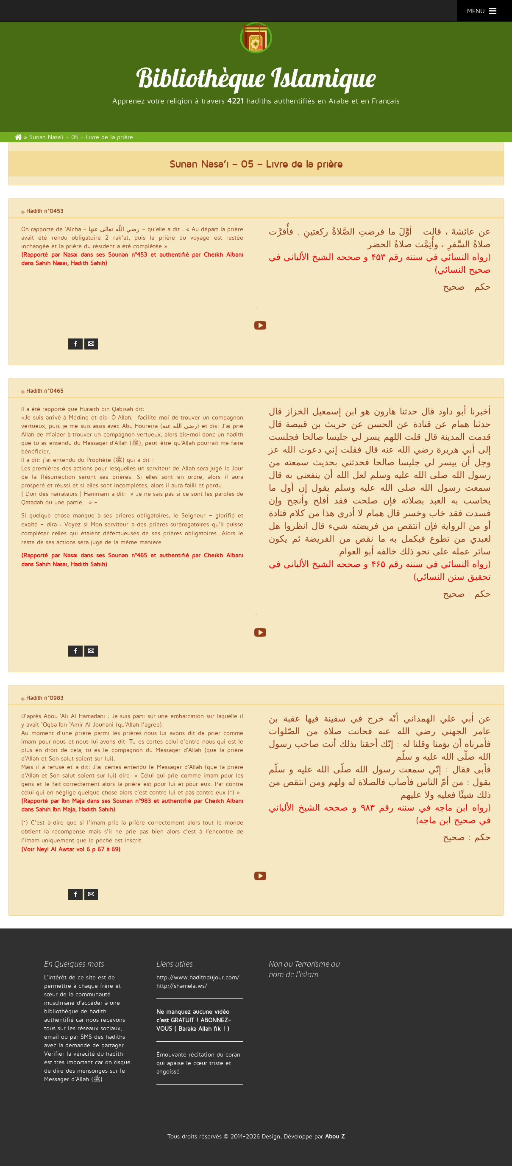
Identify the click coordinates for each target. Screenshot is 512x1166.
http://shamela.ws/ (181, 985)
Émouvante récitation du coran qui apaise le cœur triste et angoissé (198, 1063)
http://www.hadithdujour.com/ (197, 977)
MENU (481, 10)
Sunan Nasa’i (199, 164)
